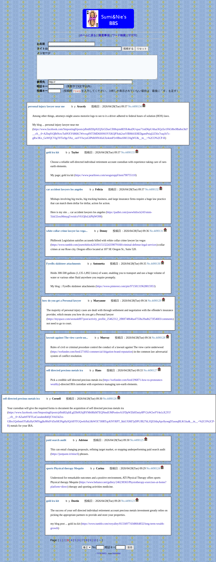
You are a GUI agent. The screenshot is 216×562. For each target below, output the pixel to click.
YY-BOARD (102, 558)
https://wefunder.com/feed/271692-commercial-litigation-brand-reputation (91, 356)
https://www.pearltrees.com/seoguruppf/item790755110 (105, 179)
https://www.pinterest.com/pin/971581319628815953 (125, 290)
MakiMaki (116, 558)
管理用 (132, 35)
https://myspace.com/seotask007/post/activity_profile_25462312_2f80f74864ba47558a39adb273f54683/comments (110, 323)
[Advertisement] (108, 3)
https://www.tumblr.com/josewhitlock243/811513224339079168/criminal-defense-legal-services (104, 249)
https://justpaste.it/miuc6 (64, 458)
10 (94, 544)
